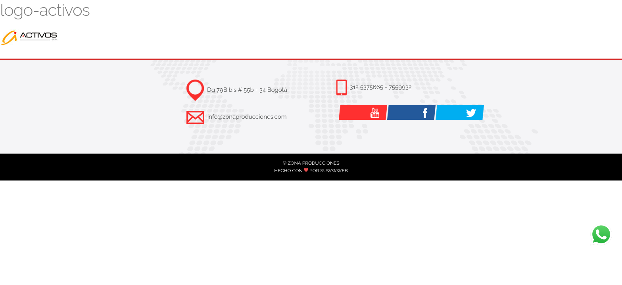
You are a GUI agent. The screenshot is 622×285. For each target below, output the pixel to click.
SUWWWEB (333, 170)
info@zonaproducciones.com (246, 116)
